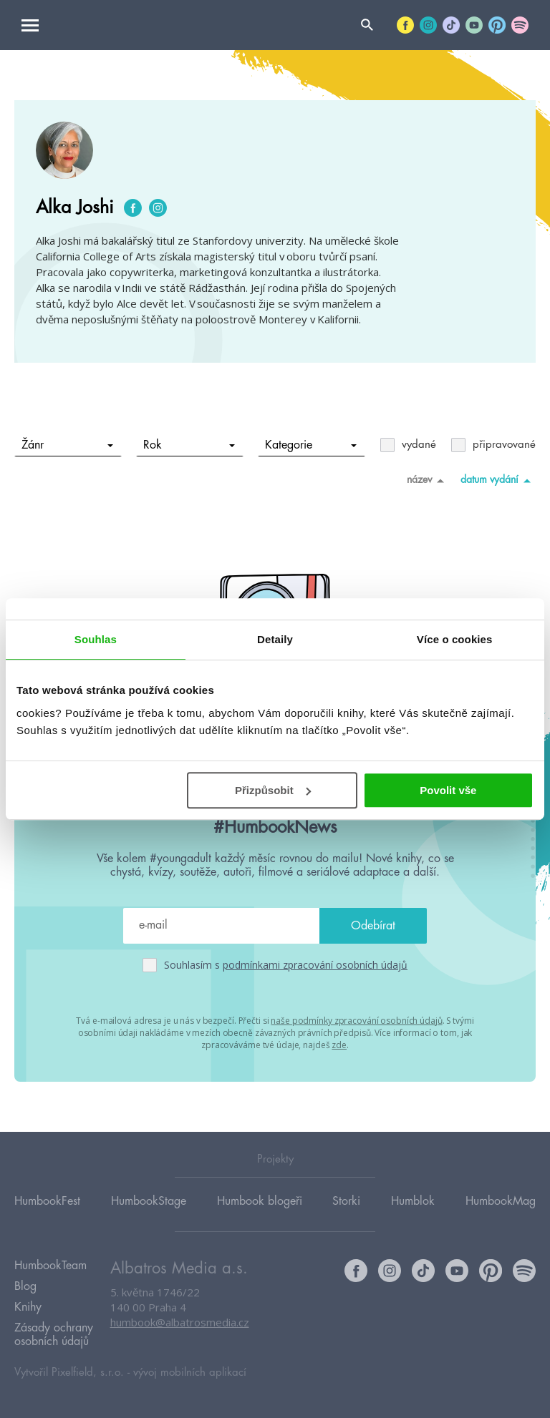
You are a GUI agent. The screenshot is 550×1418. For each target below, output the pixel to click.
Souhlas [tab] (95, 639)
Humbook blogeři (259, 1201)
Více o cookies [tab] (455, 639)
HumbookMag (500, 1201)
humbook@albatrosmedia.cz (179, 1322)
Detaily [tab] (275, 639)
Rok (189, 445)
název (428, 480)
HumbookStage (148, 1201)
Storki (346, 1201)
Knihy (28, 1307)
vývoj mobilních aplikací (189, 1372)
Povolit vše (448, 790)
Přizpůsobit (273, 790)
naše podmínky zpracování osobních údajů (356, 1020)
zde (339, 1045)
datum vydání (498, 480)
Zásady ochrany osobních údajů (53, 1334)
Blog (25, 1286)
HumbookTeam (50, 1265)
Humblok (413, 1201)
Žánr (67, 445)
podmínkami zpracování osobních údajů (315, 965)
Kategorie (311, 445)
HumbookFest (47, 1201)
